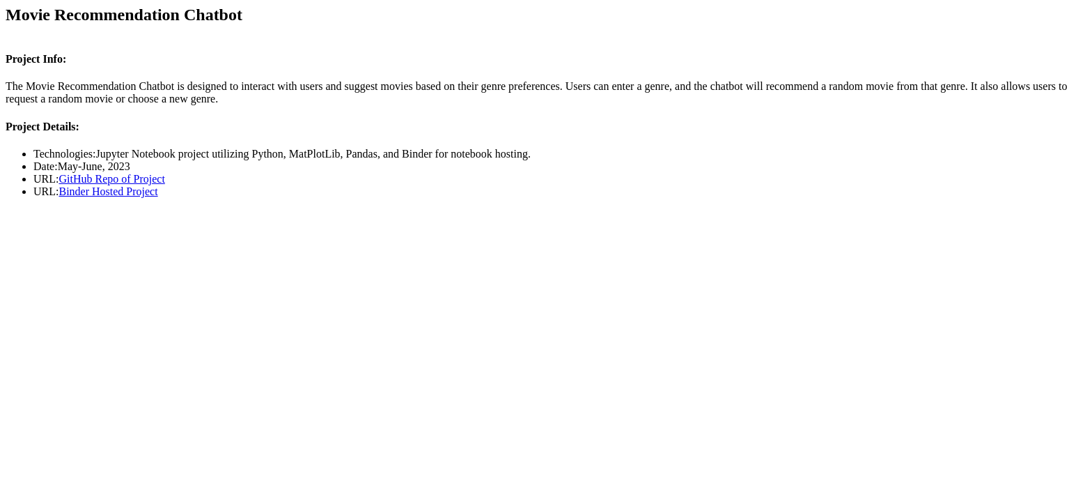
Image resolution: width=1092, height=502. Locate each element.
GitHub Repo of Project (111, 179)
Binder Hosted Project (107, 191)
